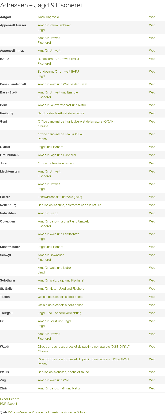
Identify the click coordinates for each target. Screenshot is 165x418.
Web (152, 17)
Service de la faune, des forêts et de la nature (69, 205)
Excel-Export (9, 399)
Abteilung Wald (48, 17)
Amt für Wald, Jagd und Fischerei (61, 280)
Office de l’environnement (56, 163)
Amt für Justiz (48, 213)
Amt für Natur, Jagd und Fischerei (61, 288)
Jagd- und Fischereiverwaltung (59, 313)
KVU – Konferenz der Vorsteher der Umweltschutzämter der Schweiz (47, 412)
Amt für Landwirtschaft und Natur (62, 105)
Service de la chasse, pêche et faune (63, 372)
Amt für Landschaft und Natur (59, 388)
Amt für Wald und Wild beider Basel (62, 84)
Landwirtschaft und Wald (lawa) (60, 197)
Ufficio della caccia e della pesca (60, 297)
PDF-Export (8, 403)
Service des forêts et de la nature (61, 113)
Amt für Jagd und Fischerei (57, 155)
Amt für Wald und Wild (53, 380)
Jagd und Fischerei (51, 147)
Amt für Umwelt (49, 50)
